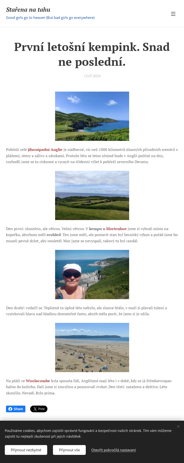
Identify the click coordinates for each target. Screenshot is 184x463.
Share (15, 409)
